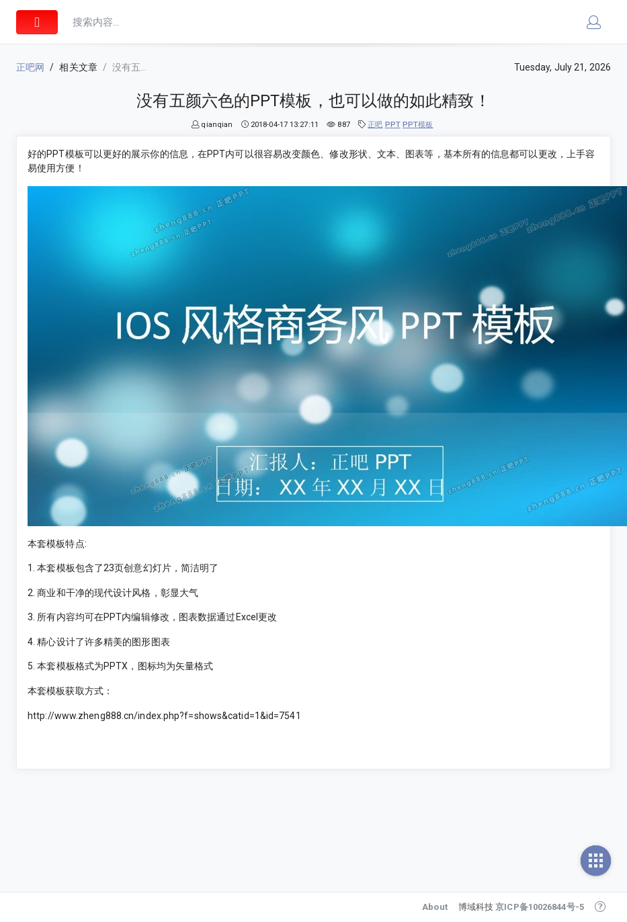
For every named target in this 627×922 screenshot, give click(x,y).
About (435, 907)
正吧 (375, 124)
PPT (393, 124)
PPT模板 (418, 124)
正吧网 (30, 67)
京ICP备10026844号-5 (539, 907)
